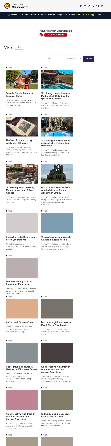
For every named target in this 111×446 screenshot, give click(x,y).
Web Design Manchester (14, 444)
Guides (72, 15)
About (98, 15)
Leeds (8, 384)
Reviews (51, 15)
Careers (60, 400)
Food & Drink (24, 15)
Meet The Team (64, 397)
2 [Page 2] (12, 356)
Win (87, 15)
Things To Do (62, 15)
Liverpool (10, 387)
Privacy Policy (63, 390)
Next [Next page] (26, 356)
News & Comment (38, 15)
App (93, 15)
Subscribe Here (64, 387)
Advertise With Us (65, 384)
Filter (19, 47)
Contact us (62, 380)
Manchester (11, 380)
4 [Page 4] (18, 356)
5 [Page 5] (20, 356)
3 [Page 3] (15, 356)
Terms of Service (65, 394)
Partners (80, 15)
